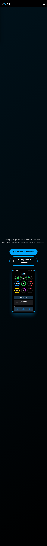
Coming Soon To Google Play (22, 261)
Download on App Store (23, 252)
